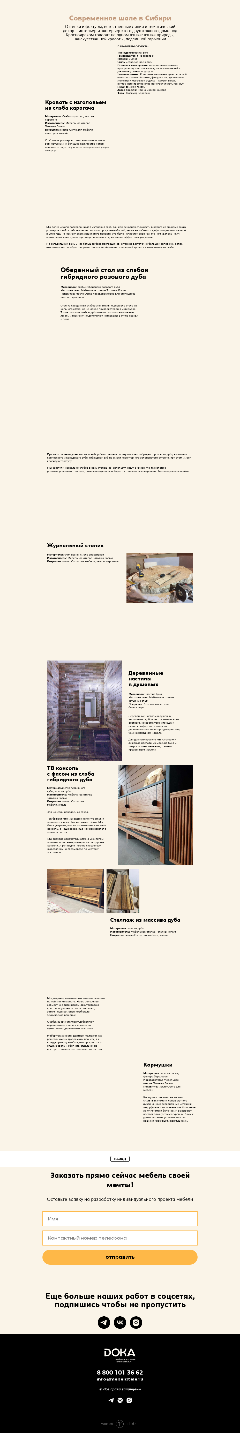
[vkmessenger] (120, 1402)
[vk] (120, 1322)
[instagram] (136, 1322)
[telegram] (104, 1322)
